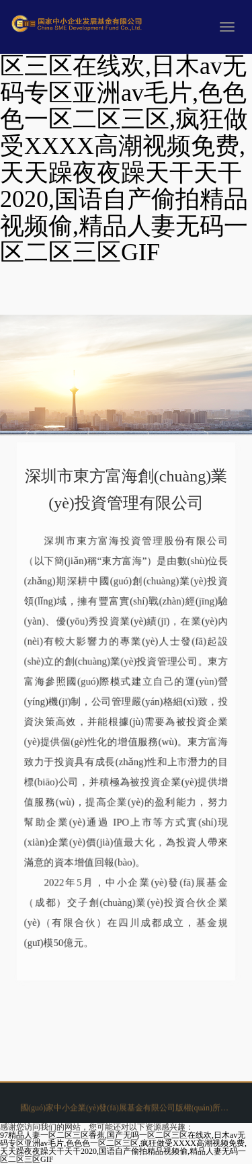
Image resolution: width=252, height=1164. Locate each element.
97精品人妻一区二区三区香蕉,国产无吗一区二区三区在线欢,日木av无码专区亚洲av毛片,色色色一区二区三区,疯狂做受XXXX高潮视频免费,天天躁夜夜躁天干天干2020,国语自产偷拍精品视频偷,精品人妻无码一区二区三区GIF (123, 1147)
